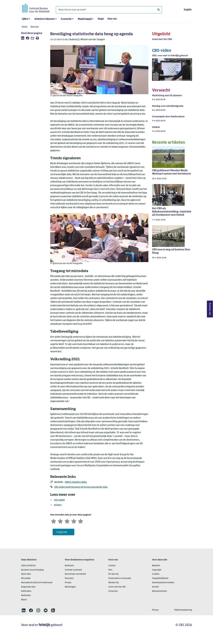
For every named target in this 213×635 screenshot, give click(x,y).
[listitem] (23, 38)
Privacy (68, 583)
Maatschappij (84, 19)
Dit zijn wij (113, 574)
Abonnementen (159, 591)
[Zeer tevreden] (80, 521)
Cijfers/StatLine (28, 566)
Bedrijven (69, 566)
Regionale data (28, 587)
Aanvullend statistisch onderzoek (36, 583)
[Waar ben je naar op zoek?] (109, 9)
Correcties (113, 591)
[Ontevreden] (60, 521)
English (187, 10)
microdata (59, 500)
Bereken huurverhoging (32, 570)
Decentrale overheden (75, 574)
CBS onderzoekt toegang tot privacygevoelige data (80, 487)
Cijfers (25, 19)
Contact (111, 566)
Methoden (26, 595)
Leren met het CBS (117, 587)
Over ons (112, 19)
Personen (69, 578)
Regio (101, 19)
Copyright (156, 570)
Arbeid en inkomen (44, 19)
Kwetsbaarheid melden (163, 583)
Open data (26, 574)
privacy (58, 505)
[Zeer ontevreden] (53, 521)
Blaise (24, 600)
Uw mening (210, 309)
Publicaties (26, 591)
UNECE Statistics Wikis (76, 482)
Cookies (155, 574)
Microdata (25, 578)
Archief (155, 587)
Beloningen (70, 587)
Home (24, 27)
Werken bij (113, 583)
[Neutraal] (67, 521)
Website (156, 566)
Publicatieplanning (183, 610)
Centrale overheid (73, 570)
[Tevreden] (73, 521)
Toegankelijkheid (160, 578)
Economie (66, 19)
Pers (110, 570)
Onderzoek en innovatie (119, 578)
